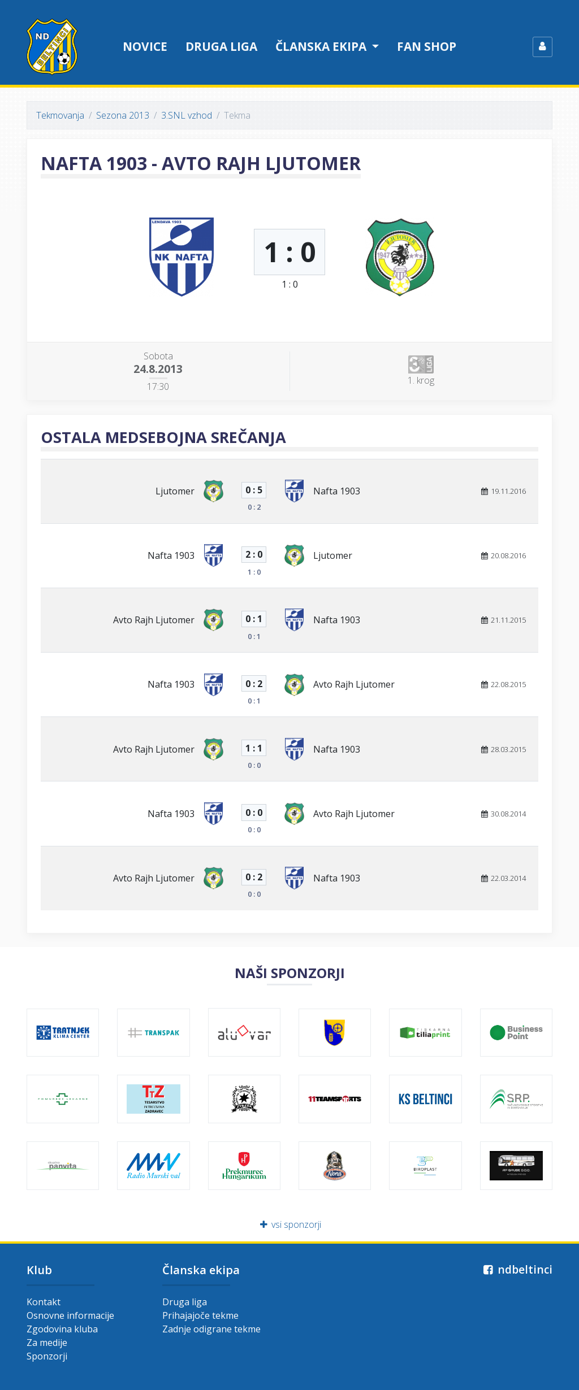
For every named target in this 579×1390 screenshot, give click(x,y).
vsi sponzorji (290, 1224)
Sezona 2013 (122, 115)
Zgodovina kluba (62, 1329)
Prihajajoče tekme (200, 1315)
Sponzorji (47, 1356)
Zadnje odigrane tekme (211, 1329)
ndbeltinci (516, 1269)
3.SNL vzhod (186, 115)
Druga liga (221, 46)
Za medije (47, 1342)
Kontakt (44, 1302)
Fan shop (426, 46)
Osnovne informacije (70, 1315)
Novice (145, 46)
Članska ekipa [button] (322, 46)
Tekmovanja (60, 115)
